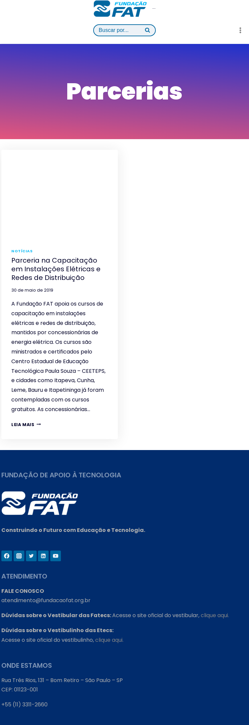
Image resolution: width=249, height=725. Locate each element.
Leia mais (26, 424)
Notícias (22, 251)
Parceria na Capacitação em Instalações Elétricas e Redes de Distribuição (56, 269)
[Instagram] (19, 556)
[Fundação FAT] (125, 8)
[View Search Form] (124, 30)
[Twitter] (31, 556)
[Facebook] (6, 556)
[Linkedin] (43, 556)
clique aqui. (215, 615)
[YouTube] (55, 556)
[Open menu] (240, 30)
